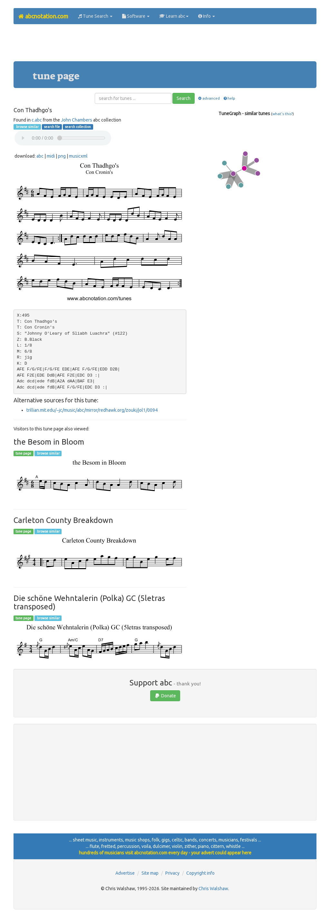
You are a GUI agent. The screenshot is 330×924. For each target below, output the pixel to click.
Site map (150, 873)
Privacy (172, 873)
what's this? (282, 114)
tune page (23, 453)
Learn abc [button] (174, 16)
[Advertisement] (165, 45)
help (229, 98)
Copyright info (200, 873)
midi (51, 156)
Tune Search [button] (95, 16)
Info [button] (206, 16)
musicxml (78, 156)
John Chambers (76, 120)
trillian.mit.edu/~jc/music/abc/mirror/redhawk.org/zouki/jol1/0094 (92, 410)
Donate (165, 695)
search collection (78, 127)
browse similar (27, 127)
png (62, 156)
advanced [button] (209, 98)
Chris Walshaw (213, 888)
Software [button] (136, 16)
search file (52, 127)
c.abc (37, 120)
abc (40, 156)
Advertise (125, 873)
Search (183, 98)
